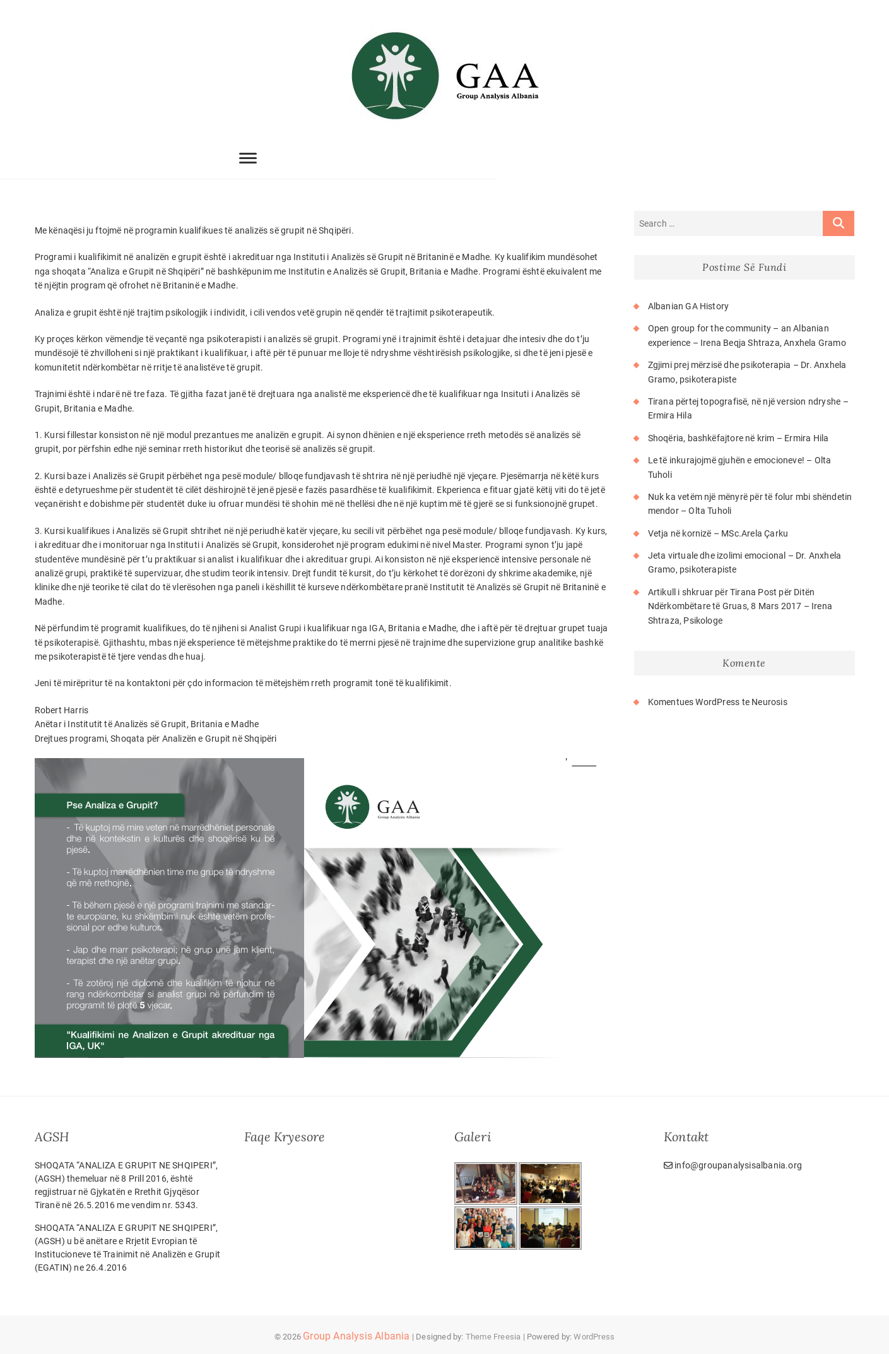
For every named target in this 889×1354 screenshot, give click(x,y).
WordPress (594, 1336)
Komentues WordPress (694, 702)
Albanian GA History (688, 306)
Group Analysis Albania (356, 1336)
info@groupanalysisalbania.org (733, 1165)
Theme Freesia (493, 1336)
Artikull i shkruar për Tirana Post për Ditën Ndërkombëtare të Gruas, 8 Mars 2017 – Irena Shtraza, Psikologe (740, 606)
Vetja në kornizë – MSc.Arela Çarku (718, 533)
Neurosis (769, 702)
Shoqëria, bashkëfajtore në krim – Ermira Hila (738, 438)
